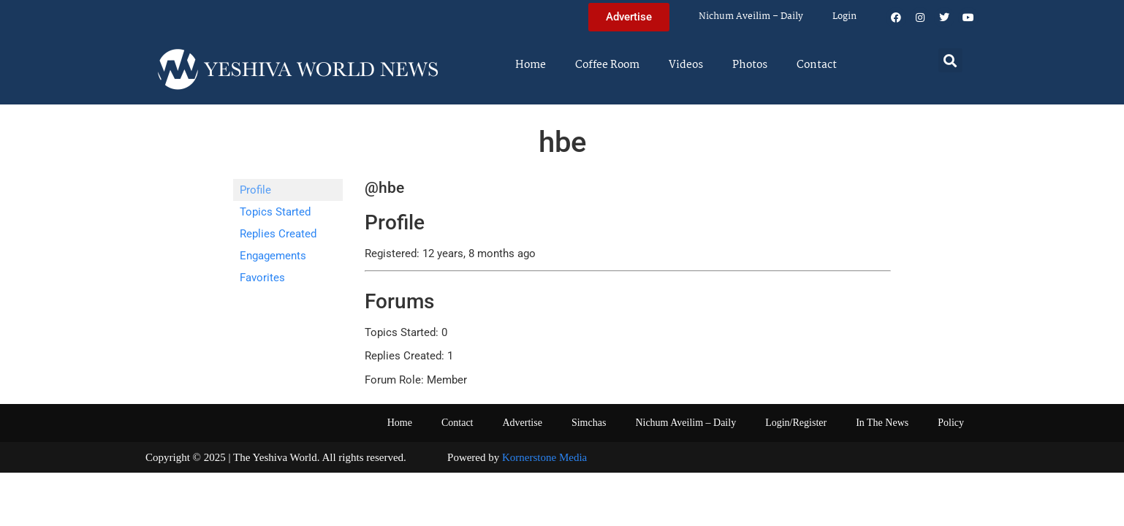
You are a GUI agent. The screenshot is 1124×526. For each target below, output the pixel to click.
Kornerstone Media (544, 457)
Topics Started (275, 211)
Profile (255, 190)
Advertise (522, 422)
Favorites (262, 277)
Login (844, 16)
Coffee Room (607, 65)
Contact (817, 65)
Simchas (589, 422)
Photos (749, 65)
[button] (950, 60)
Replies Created (278, 233)
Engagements (273, 255)
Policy (951, 422)
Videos (686, 65)
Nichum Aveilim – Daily (751, 16)
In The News (882, 422)
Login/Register (796, 422)
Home (530, 65)
